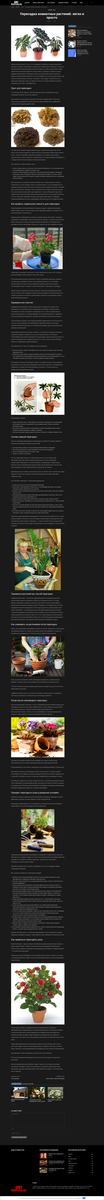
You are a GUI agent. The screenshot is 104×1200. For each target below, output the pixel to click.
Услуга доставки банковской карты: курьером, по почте (82, 51)
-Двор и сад (71, 1172)
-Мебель (70, 1170)
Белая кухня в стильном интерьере (55, 1078)
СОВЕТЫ (70, 1168)
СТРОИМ (74, 2)
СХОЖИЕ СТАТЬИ (16, 1084)
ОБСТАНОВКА (51, 2)
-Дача (54, 9)
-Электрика (71, 1165)
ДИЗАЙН (27, 2)
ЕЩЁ (81, 2)
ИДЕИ (69, 1156)
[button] (91, 3)
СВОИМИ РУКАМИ (63, 2)
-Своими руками (72, 1158)
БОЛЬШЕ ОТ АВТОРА (28, 1084)
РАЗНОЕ (70, 1154)
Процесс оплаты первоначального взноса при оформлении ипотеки (84, 42)
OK (84, 1198)
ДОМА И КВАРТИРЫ (39, 2)
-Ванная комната (72, 1163)
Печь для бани (15, 1078)
